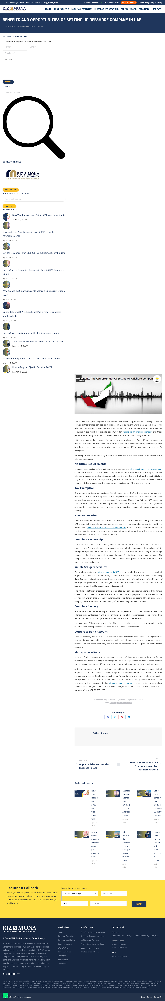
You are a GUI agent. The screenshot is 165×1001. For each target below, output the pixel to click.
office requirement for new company (145, 469)
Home (60, 932)
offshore (128, 703)
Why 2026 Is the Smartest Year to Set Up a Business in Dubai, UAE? (126, 846)
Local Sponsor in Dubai (90, 948)
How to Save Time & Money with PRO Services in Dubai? (157, 846)
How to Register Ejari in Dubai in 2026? (32, 367)
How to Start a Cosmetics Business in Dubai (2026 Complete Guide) (96, 844)
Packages (62, 956)
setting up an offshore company (137, 431)
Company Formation (66, 936)
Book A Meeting (129, 3)
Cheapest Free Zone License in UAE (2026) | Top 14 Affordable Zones (127, 803)
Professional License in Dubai (92, 944)
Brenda (100, 733)
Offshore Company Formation (92, 936)
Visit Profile (10, 190)
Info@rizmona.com (119, 956)
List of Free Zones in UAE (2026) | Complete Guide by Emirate (158, 803)
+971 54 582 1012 (110, 2)
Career (149, 997)
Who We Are (63, 948)
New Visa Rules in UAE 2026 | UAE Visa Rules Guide (94, 804)
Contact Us (62, 963)
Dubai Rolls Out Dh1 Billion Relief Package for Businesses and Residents (32, 313)
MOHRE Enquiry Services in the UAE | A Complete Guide (31, 358)
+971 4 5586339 (91, 2)
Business (80, 380)
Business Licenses (65, 944)
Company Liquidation (66, 940)
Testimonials (63, 960)
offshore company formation (122, 683)
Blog (78, 377)
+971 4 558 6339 (119, 944)
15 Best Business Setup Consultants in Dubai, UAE (37, 341)
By (121, 700)
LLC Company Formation (90, 940)
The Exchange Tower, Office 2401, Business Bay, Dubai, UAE (32, 3)
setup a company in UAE (108, 572)
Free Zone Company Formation (93, 932)
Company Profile (64, 952)
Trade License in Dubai (90, 952)
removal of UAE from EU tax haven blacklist (106, 527)
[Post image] (82, 793)
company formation (117, 703)
